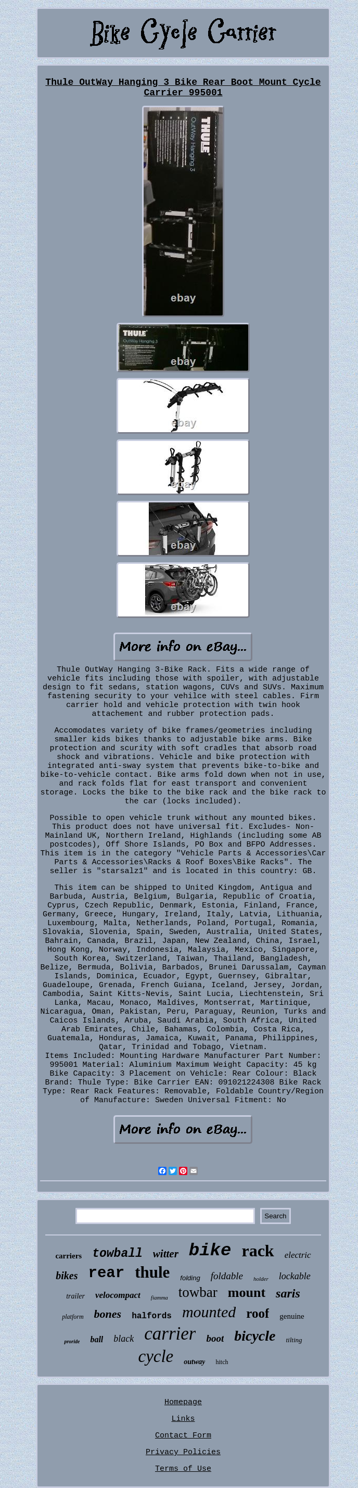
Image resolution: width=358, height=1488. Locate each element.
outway (194, 1362)
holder (260, 1279)
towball (117, 1253)
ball (96, 1339)
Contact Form (183, 1435)
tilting (294, 1340)
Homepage (183, 1402)
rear (106, 1273)
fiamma (159, 1297)
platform (72, 1316)
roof (257, 1313)
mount (246, 1292)
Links (183, 1419)
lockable (295, 1276)
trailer (75, 1296)
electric (298, 1255)
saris (288, 1293)
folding (190, 1278)
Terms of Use (183, 1469)
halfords (152, 1316)
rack (257, 1250)
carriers (68, 1256)
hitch (221, 1362)
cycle (155, 1356)
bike (210, 1250)
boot (215, 1338)
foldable (227, 1275)
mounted (209, 1311)
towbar (198, 1292)
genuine (291, 1316)
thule (152, 1272)
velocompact (117, 1295)
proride (72, 1341)
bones (108, 1313)
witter (165, 1253)
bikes (67, 1275)
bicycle (254, 1336)
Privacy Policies (183, 1452)
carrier (170, 1333)
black (123, 1338)
